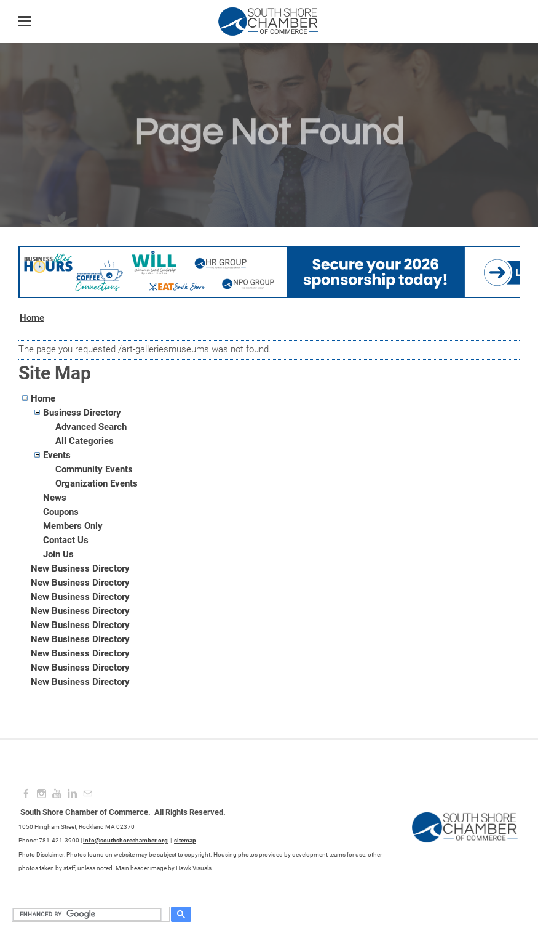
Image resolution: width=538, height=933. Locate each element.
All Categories (84, 440)
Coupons (61, 511)
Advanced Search (91, 426)
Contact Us (66, 540)
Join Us (58, 554)
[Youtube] (56, 793)
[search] (89, 914)
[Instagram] (41, 793)
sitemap (185, 840)
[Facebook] (26, 793)
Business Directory (82, 412)
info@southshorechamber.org (125, 840)
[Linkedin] (72, 793)
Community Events (94, 469)
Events (57, 455)
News (54, 497)
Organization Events (96, 483)
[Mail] (87, 793)
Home (32, 317)
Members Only (73, 525)
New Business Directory (80, 568)
